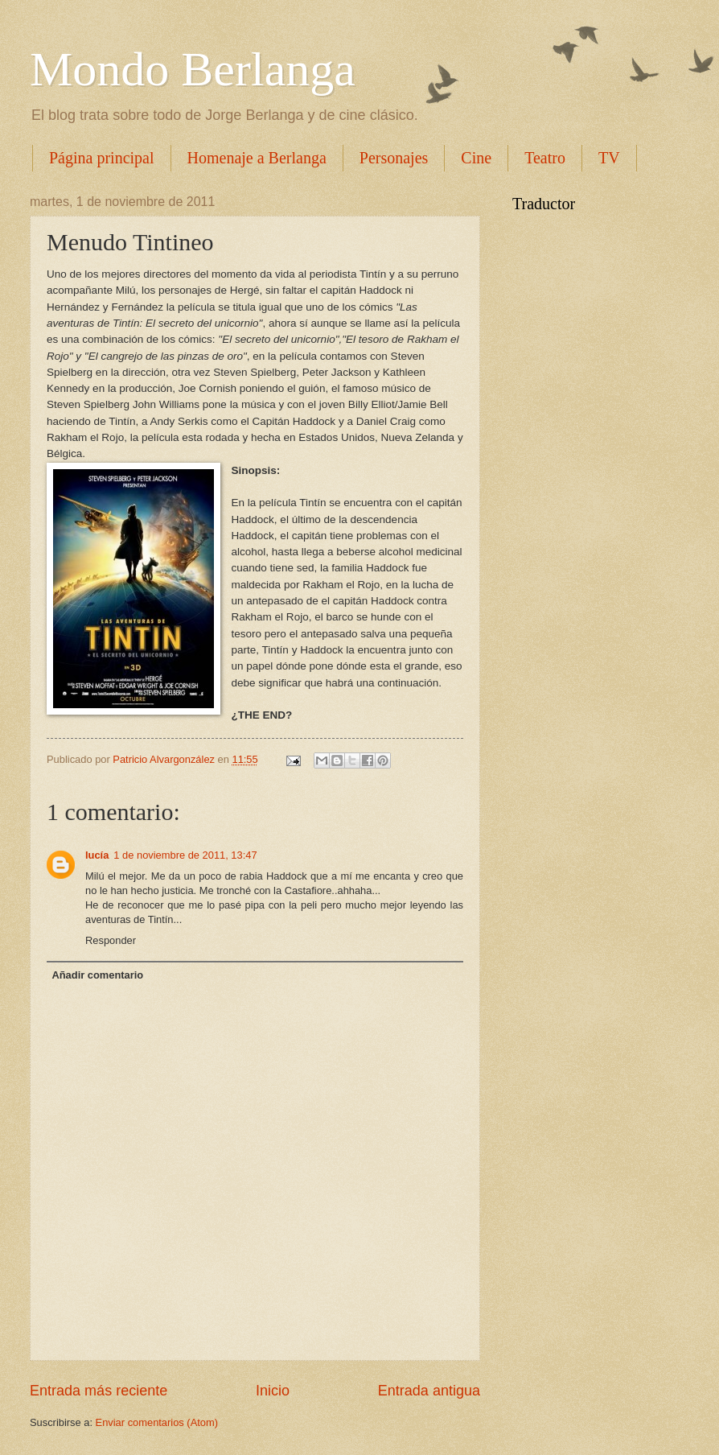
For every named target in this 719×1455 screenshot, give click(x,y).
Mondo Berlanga (192, 69)
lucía (97, 855)
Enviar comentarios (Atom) (157, 1422)
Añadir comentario (97, 975)
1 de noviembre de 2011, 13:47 (185, 855)
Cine (476, 158)
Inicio (273, 1391)
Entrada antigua (429, 1391)
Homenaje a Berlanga (257, 158)
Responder (110, 940)
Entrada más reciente (98, 1391)
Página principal (101, 158)
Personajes (394, 158)
